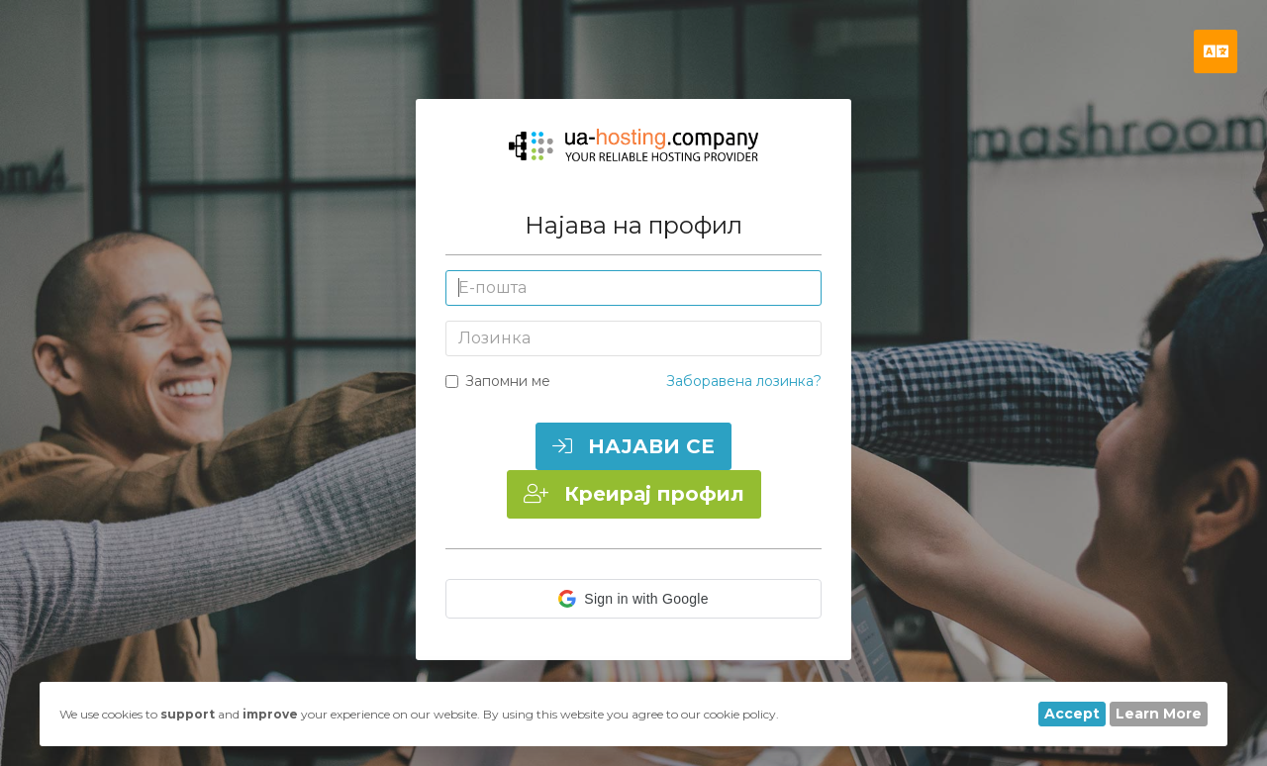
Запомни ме (497, 381)
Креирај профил (634, 494)
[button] (633, 599)
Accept (1072, 713)
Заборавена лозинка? (744, 381)
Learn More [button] (1159, 713)
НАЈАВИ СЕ (633, 446)
